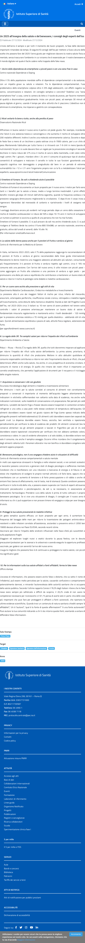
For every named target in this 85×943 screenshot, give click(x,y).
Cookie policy (10, 740)
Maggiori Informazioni (26, 940)
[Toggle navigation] (5, 24)
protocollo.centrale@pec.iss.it (22, 715)
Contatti (7, 736)
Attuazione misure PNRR (15, 758)
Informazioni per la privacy (16, 733)
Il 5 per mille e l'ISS (12, 847)
